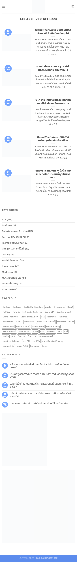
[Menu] (4, 6)
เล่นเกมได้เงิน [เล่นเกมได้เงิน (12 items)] (8, 346)
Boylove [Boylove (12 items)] (6, 307)
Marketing (7, 272)
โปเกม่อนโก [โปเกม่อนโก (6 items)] (35, 346)
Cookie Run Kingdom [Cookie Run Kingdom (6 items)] (33, 307)
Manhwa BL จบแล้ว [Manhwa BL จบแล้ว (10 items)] (65, 321)
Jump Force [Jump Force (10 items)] (8, 321)
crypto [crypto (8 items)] (48, 307)
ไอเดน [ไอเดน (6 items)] (44, 346)
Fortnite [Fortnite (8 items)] (16, 311)
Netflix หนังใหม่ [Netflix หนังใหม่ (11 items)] (9, 331)
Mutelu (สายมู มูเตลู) (13, 278)
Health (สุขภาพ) (10, 260)
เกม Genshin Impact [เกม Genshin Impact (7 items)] (12, 341)
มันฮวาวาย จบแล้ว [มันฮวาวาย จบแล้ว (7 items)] (46, 336)
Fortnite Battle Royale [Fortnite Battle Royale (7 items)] (32, 311)
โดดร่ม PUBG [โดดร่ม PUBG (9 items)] (22, 346)
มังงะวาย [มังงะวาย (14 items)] (21, 336)
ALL (4, 219)
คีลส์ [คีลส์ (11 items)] (66, 331)
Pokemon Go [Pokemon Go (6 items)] (24, 331)
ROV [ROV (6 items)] (42, 331)
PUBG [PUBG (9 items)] (35, 331)
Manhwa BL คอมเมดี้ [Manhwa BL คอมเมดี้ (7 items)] (46, 321)
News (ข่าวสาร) (10, 283)
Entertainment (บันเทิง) (15, 231)
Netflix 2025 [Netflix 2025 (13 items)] (8, 326)
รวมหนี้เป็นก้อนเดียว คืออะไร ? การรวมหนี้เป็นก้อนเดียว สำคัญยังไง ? (41, 385)
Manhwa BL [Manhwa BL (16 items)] (29, 321)
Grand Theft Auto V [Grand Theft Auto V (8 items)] (29, 316)
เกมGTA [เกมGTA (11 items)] (36, 341)
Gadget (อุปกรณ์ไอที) (13, 249)
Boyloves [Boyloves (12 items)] (17, 307)
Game (5, 254)
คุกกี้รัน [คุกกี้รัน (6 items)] (6, 336)
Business (7, 225)
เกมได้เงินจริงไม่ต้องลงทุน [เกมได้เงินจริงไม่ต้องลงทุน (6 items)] (53, 341)
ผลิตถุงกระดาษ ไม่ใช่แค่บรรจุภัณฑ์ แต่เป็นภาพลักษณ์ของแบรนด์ (39, 366)
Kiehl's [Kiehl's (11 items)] (19, 321)
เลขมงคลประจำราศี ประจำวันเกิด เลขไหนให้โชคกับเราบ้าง (39, 403)
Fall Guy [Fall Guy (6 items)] (6, 311)
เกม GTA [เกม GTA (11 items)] (26, 341)
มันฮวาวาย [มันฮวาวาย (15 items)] (32, 336)
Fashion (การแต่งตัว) (13, 243)
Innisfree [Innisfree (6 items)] (63, 316)
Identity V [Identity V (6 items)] (51, 316)
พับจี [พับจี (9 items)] (13, 336)
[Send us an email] (73, 6)
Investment (8, 266)
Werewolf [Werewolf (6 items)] (51, 331)
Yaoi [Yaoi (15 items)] (60, 331)
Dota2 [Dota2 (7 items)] (70, 307)
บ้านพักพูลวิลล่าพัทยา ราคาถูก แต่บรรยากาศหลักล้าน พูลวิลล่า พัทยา (42, 375)
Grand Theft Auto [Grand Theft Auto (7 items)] (10, 316)
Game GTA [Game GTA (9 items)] (49, 311)
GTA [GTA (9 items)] (43, 316)
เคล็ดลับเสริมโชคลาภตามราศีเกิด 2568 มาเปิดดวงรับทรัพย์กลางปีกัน (40, 395)
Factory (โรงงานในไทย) (14, 237)
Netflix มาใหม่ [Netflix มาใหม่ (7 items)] (38, 326)
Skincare (7, 289)
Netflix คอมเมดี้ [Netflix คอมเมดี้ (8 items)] (22, 326)
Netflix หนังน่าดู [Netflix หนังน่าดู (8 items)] (53, 326)
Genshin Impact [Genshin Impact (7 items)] (64, 311)
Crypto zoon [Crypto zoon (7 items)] (59, 307)
